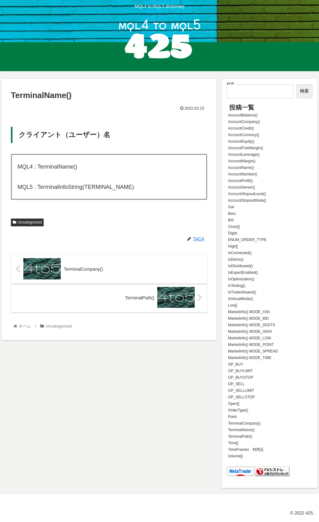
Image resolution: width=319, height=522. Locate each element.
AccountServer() (241, 187)
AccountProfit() (240, 181)
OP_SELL (236, 384)
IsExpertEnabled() (243, 272)
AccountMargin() (241, 161)
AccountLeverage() (243, 154)
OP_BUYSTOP (240, 377)
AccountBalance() (243, 115)
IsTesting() (236, 285)
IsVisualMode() (240, 299)
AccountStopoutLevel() (247, 194)
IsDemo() (235, 259)
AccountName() (241, 167)
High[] (233, 246)
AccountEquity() (241, 141)
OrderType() (238, 410)
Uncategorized (27, 222)
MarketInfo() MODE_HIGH (250, 331)
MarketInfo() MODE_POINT (251, 344)
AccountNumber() (242, 174)
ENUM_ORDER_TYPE (247, 240)
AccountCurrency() (243, 135)
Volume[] (235, 456)
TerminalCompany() (244, 423)
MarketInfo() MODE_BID (248, 318)
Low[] (232, 305)
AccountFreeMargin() (245, 148)
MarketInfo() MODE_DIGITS (251, 325)
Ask (231, 207)
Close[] (234, 226)
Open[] (233, 403)
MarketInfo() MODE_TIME (249, 358)
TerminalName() (241, 430)
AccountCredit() (241, 128)
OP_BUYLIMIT (240, 371)
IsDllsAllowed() (240, 266)
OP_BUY (235, 364)
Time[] (233, 443)
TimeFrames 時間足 (246, 449)
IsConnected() (239, 253)
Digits (232, 233)
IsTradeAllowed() (242, 292)
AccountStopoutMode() (247, 200)
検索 (230, 84)
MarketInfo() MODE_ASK (249, 312)
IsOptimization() (241, 279)
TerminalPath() (240, 436)
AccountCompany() (244, 122)
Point (232, 417)
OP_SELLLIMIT (241, 390)
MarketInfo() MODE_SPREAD (253, 351)
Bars (232, 213)
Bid (230, 220)
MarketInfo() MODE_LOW (249, 338)
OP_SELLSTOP (241, 397)
